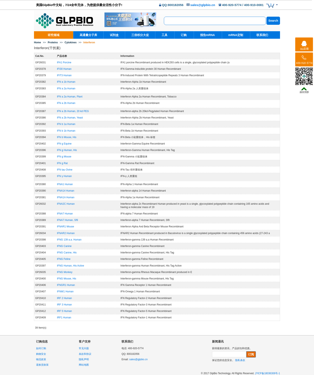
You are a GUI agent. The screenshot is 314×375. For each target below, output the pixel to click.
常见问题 (84, 348)
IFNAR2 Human (66, 233)
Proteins (53, 42)
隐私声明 (84, 359)
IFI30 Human (64, 68)
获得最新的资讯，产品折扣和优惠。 (232, 348)
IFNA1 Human (65, 184)
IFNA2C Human (66, 203)
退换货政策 (42, 364)
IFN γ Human (64, 176)
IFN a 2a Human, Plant (69, 96)
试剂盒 (114, 35)
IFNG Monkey (64, 272)
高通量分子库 (88, 35)
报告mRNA (206, 35)
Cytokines (71, 42)
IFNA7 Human (65, 213)
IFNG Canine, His (67, 252)
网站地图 (84, 364)
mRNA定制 (233, 35)
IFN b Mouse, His (66, 137)
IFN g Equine (64, 143)
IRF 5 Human (64, 311)
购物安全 (41, 354)
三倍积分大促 (140, 35)
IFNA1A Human (65, 197)
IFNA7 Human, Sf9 (67, 220)
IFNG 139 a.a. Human (69, 239)
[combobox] (215, 21)
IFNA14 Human (65, 190)
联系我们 (259, 35)
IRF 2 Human (64, 298)
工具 (164, 35)
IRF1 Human (64, 317)
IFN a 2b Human (66, 103)
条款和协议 (85, 354)
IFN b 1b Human (66, 130)
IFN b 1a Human (66, 124)
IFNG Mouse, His (66, 278)
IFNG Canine (64, 246)
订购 (183, 35)
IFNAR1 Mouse (65, 226)
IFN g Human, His (67, 150)
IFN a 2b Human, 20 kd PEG (73, 111)
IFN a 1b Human (66, 81)
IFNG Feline (63, 259)
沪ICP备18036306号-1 (267, 373)
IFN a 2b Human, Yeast (70, 117)
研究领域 (53, 35)
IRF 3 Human (64, 304)
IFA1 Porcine (64, 62)
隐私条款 (240, 360)
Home (37, 42)
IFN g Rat (62, 163)
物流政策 (41, 359)
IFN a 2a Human (66, 88)
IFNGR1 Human (66, 285)
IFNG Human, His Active (70, 265)
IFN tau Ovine (64, 169)
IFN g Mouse (64, 156)
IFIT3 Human (64, 75)
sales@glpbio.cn (202, 5)
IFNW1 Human (65, 291)
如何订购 (41, 348)
